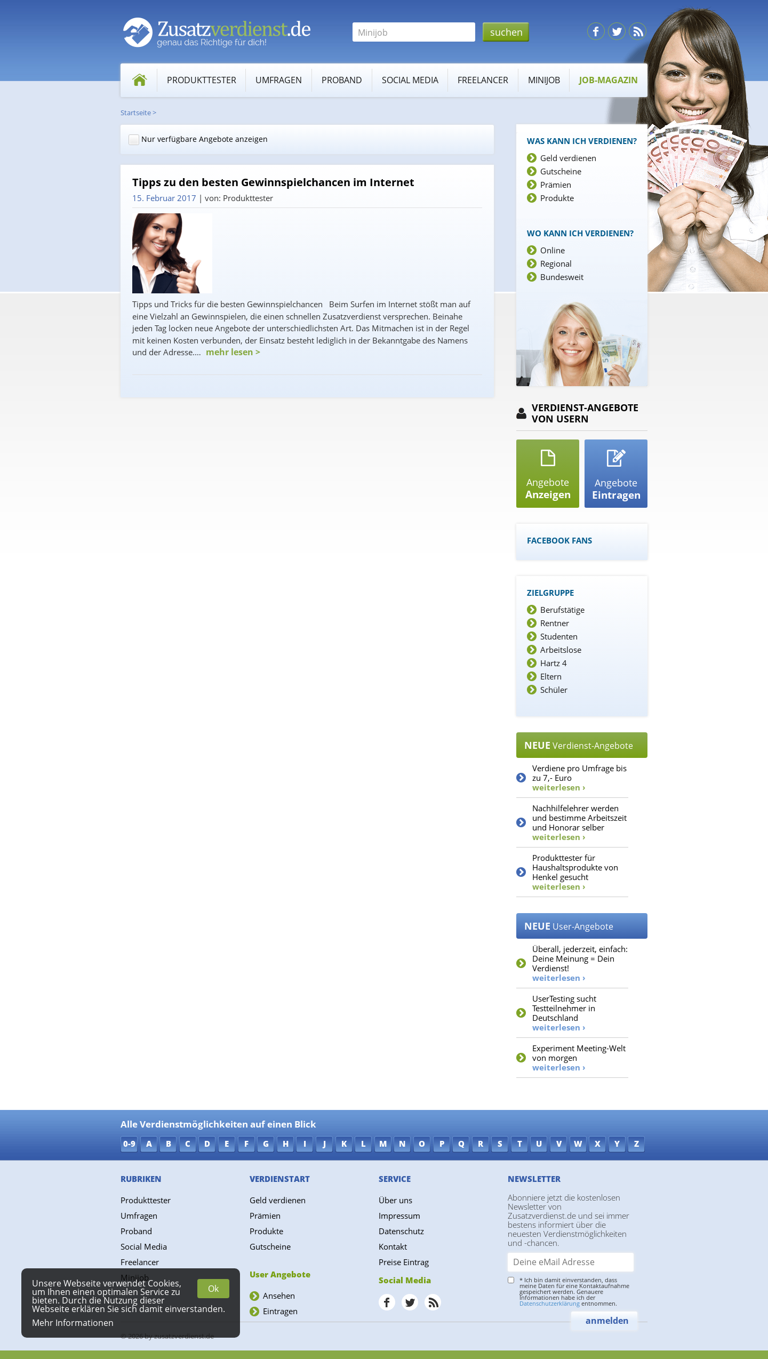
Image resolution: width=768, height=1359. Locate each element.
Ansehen (279, 1295)
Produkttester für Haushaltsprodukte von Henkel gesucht (575, 872)
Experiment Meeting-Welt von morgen (579, 1057)
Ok (213, 1288)
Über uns (395, 1200)
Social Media (410, 80)
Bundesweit (561, 276)
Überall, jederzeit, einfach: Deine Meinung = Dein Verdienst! (580, 963)
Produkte (557, 198)
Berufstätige (562, 609)
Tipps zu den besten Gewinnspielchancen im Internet (273, 182)
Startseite (136, 112)
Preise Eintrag (404, 1262)
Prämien (555, 184)
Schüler (553, 689)
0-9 (129, 1143)
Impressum (399, 1215)
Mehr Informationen (73, 1322)
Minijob (544, 80)
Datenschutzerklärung (549, 1303)
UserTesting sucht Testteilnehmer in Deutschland (564, 1013)
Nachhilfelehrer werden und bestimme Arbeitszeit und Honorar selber (579, 822)
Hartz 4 (553, 663)
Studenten (559, 636)
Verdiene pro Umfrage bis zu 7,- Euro (579, 777)
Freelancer (483, 80)
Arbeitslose (560, 649)
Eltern (551, 676)
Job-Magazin (608, 80)
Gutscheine (560, 171)
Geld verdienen (568, 158)
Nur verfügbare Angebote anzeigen (198, 139)
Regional (556, 263)
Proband (342, 80)
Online (552, 250)
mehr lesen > (232, 352)
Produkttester (201, 80)
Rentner (554, 623)
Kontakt (393, 1246)
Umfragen (278, 80)
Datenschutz (401, 1231)
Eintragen (280, 1311)
